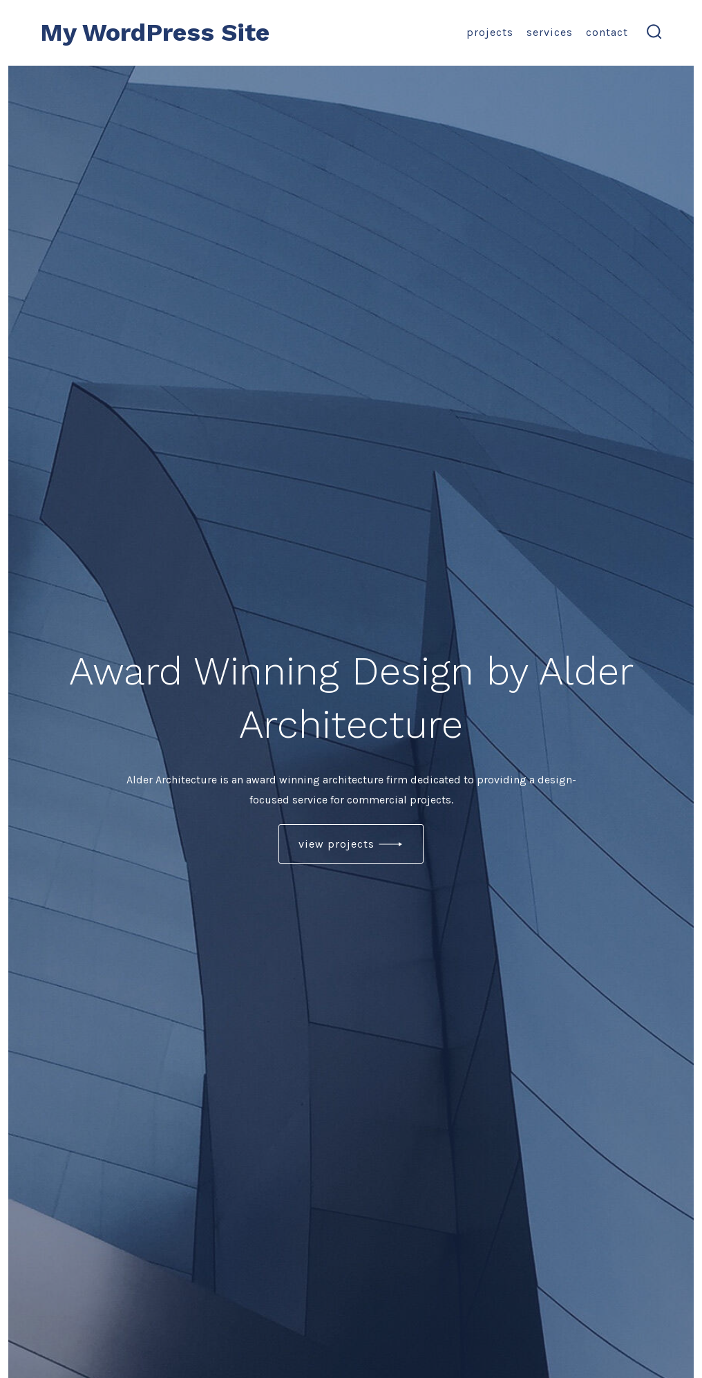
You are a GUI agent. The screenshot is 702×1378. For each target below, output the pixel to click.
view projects (336, 843)
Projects (489, 32)
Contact (607, 32)
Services (549, 32)
